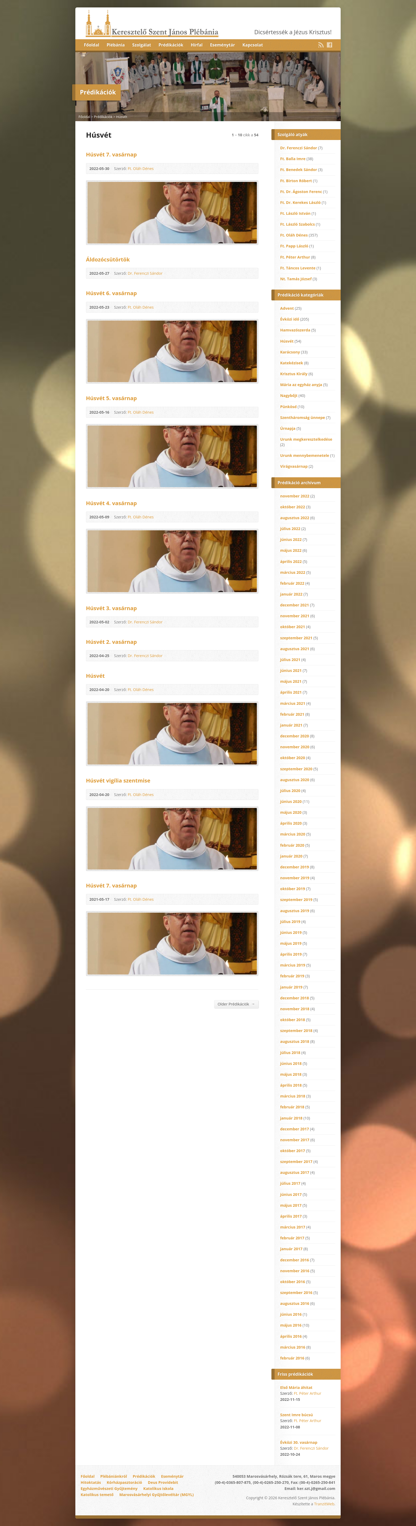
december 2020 (294, 735)
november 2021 (294, 615)
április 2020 (291, 823)
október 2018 (292, 1019)
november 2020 (294, 746)
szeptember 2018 (296, 1030)
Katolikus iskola (158, 1488)
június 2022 (291, 539)
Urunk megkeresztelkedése (306, 439)
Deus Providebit (163, 1482)
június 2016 (291, 1314)
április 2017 (291, 1216)
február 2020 (292, 845)
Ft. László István (295, 213)
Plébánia (116, 45)
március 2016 (292, 1347)
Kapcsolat (252, 45)
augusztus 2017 (294, 1172)
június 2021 (291, 670)
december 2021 (294, 604)
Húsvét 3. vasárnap (111, 608)
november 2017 (294, 1139)
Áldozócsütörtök (108, 259)
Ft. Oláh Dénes (141, 168)
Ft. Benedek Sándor (298, 169)
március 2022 (292, 572)
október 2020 (292, 757)
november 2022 (294, 496)
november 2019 (294, 877)
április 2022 (291, 561)
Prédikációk (170, 45)
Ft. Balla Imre (293, 158)
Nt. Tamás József (295, 278)
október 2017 (292, 1150)
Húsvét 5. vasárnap (111, 398)
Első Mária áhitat (296, 1387)
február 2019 (292, 975)
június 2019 (291, 932)
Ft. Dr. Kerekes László (300, 202)
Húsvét (121, 116)
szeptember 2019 (296, 899)
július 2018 (290, 1052)
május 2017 (290, 1205)
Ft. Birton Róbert (296, 180)
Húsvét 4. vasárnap (111, 503)
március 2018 (292, 1096)
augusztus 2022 (294, 517)
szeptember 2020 (296, 768)
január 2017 (291, 1248)
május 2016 (290, 1325)
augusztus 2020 (294, 779)
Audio (251, 168)
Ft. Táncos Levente (297, 267)
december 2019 (294, 866)
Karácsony (290, 352)
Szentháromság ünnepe (302, 417)
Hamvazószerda (295, 330)
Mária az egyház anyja (301, 384)
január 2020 (291, 856)
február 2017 (292, 1237)
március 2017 (292, 1227)
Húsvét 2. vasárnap (111, 641)
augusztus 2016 (294, 1303)
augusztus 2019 (294, 910)
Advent (287, 308)
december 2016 (294, 1259)
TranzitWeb (324, 1503)
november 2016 (294, 1270)
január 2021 (291, 725)
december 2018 (294, 997)
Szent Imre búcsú (296, 1414)
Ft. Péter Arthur (295, 257)
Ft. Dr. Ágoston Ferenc (301, 191)
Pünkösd (288, 406)
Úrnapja (288, 428)
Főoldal (91, 45)
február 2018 (292, 1106)
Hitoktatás (91, 1482)
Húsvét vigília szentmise (118, 780)
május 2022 (290, 550)
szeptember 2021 (296, 637)
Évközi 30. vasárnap (298, 1442)
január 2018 (291, 1118)
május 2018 (290, 1074)
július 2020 (290, 790)
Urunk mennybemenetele (304, 455)
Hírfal (197, 45)
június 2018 (291, 1063)
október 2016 (292, 1281)
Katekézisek (291, 362)
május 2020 (290, 812)
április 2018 (291, 1085)
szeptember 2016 (296, 1292)
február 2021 (292, 714)
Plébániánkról (113, 1476)
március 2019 (292, 965)
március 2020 (292, 834)
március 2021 (292, 703)
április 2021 (291, 692)
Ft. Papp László (294, 245)
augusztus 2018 (294, 1041)
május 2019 (290, 943)
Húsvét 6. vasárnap (111, 293)
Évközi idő (289, 319)
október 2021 (292, 626)
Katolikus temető (97, 1494)
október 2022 (292, 506)
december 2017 (294, 1128)
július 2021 (290, 659)
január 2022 (291, 594)
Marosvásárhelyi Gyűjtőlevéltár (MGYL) (156, 1494)
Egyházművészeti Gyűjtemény (109, 1488)
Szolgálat (141, 45)
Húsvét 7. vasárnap (111, 154)
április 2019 (291, 954)
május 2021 (290, 681)
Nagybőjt (288, 395)
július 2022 (290, 528)
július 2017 (290, 1183)
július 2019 (290, 921)
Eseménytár (222, 45)
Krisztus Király (293, 373)
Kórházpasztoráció (124, 1482)
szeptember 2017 (296, 1161)
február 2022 (292, 583)
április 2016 (291, 1336)
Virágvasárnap (294, 466)
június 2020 (291, 801)
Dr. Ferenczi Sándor (145, 273)
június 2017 (291, 1194)
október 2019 (292, 888)
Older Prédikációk (236, 1004)
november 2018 (294, 1008)
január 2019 (291, 987)
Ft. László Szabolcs (297, 224)
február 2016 (292, 1358)
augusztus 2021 (294, 648)
